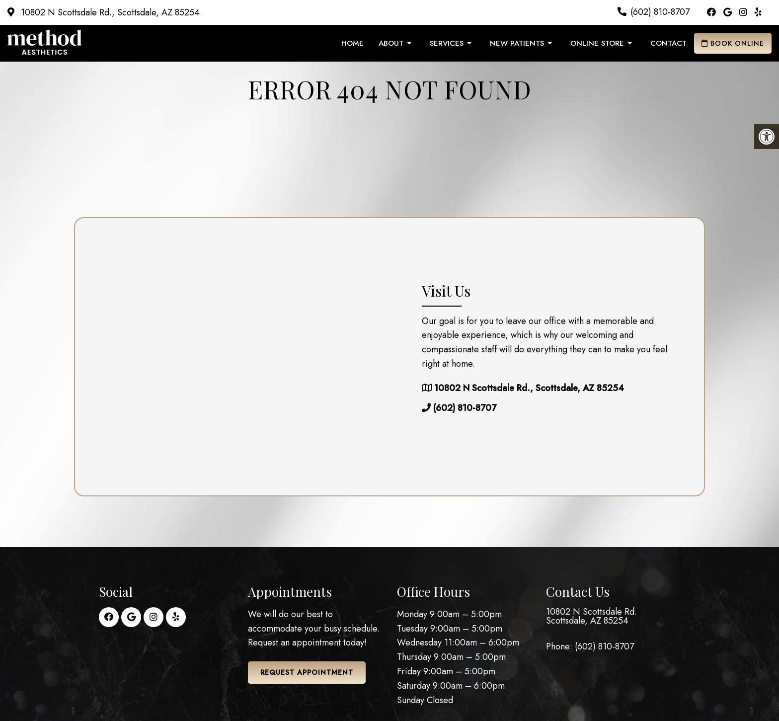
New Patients (517, 43)
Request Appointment (306, 672)
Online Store (597, 43)
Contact (668, 43)
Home (352, 43)
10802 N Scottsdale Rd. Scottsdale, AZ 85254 (591, 616)
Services (447, 43)
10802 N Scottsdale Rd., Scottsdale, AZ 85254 (109, 12)
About (391, 43)
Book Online (732, 43)
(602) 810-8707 (660, 11)
